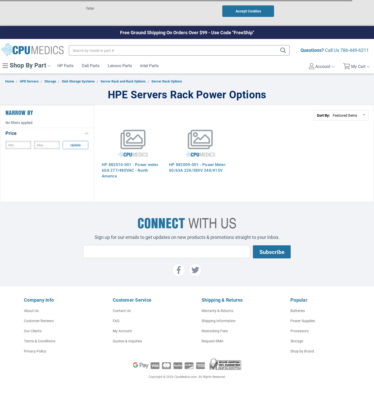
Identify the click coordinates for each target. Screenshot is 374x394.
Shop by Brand (302, 351)
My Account (122, 330)
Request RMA (212, 340)
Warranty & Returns (217, 310)
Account (322, 66)
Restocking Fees (215, 330)
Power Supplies (302, 320)
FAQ (116, 320)
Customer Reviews (39, 320)
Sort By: (323, 115)
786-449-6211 (354, 50)
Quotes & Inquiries (127, 340)
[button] (47, 133)
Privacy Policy (35, 351)
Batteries (297, 310)
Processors (299, 330)
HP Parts (65, 65)
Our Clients (33, 330)
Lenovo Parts (120, 65)
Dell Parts (90, 65)
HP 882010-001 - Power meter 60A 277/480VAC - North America (130, 170)
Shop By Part (27, 65)
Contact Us (122, 310)
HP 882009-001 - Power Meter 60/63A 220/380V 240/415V (197, 167)
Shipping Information (219, 320)
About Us (31, 310)
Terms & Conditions (39, 340)
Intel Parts (149, 65)
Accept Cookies (248, 11)
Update (75, 145)
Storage (296, 340)
